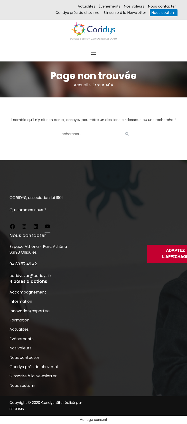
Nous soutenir (163, 12)
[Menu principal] (93, 55)
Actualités (86, 6)
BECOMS (16, 409)
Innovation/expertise (29, 311)
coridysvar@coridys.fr (30, 275)
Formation (19, 320)
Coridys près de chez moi (78, 12)
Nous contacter (162, 6)
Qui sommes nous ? (27, 210)
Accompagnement (27, 292)
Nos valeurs (134, 6)
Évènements (110, 6)
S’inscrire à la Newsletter (125, 12)
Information (20, 301)
